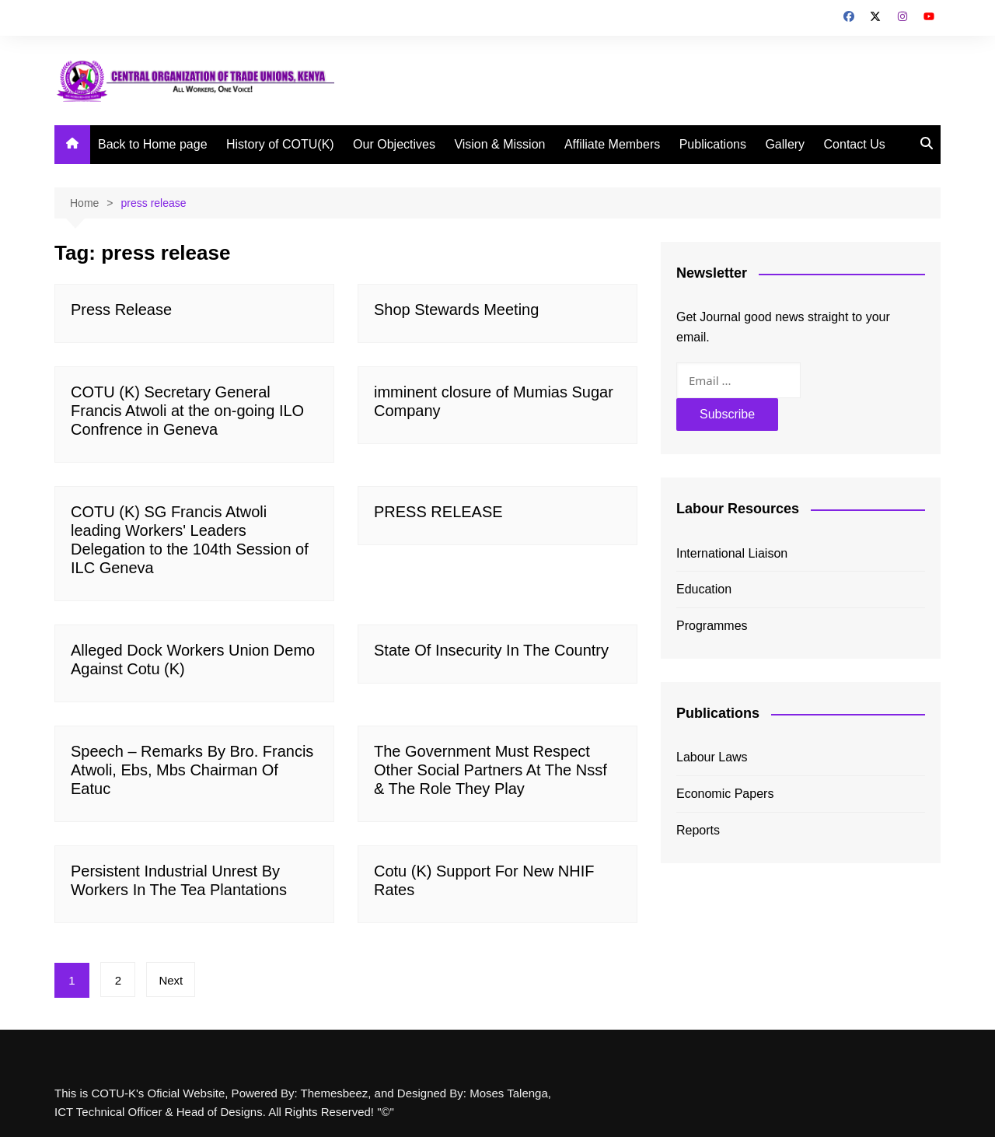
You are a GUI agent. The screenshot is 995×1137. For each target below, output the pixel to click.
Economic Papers (724, 793)
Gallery (785, 144)
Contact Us (854, 144)
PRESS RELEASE (438, 511)
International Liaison (731, 553)
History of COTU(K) (280, 144)
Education (703, 589)
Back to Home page (153, 144)
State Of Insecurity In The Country (491, 650)
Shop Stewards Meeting (456, 309)
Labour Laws (712, 757)
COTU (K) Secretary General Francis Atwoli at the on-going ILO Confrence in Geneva (187, 410)
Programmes (712, 625)
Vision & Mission (499, 144)
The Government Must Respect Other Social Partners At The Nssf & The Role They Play (490, 770)
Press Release (121, 309)
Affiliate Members (612, 144)
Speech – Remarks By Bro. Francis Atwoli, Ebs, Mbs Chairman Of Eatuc (192, 770)
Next (171, 980)
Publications (712, 144)
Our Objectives (394, 144)
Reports (698, 830)
